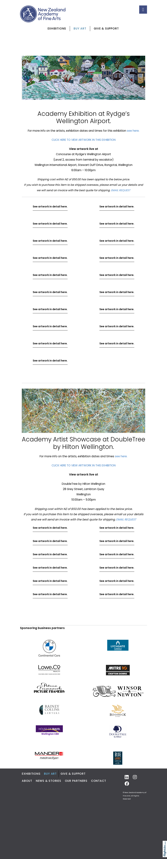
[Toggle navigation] (143, 9)
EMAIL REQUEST (120, 190)
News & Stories (48, 781)
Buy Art (80, 28)
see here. (133, 131)
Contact (98, 781)
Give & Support (106, 28)
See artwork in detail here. (50, 206)
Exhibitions (57, 28)
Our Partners (76, 781)
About (27, 781)
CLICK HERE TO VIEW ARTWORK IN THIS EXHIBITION (84, 140)
